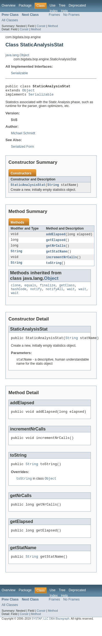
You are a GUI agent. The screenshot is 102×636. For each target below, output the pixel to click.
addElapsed (55, 237)
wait (71, 295)
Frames (54, 15)
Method (53, 26)
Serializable (19, 73)
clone (16, 290)
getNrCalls (55, 249)
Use (52, 5)
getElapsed (55, 243)
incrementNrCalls (61, 261)
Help (64, 11)
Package (25, 5)
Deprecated (77, 5)
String (53, 188)
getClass (67, 290)
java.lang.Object (17, 55)
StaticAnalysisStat (28, 188)
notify (36, 295)
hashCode (18, 295)
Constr (41, 26)
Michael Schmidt (23, 136)
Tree (62, 5)
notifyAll (54, 295)
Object (28, 91)
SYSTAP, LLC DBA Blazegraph (50, 631)
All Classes (10, 20)
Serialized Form (22, 149)
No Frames (71, 15)
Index (54, 11)
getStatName (56, 255)
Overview (9, 5)
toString (53, 267)
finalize (47, 290)
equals (30, 290)
